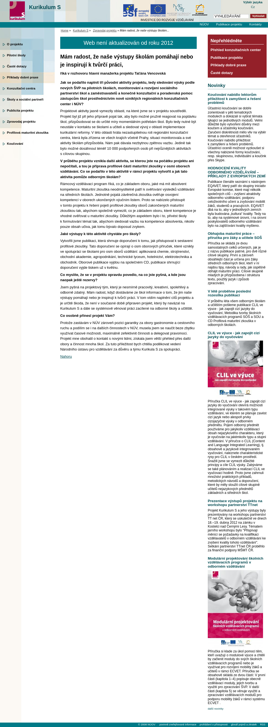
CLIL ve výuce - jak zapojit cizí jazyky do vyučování (234, 335)
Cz (253, 7)
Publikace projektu (229, 24)
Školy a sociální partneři (25, 99)
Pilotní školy (16, 55)
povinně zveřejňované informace (177, 724)
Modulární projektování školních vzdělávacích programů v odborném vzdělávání (235, 562)
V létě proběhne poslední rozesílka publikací (229, 293)
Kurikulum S (45, 7)
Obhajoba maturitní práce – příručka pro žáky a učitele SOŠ (235, 235)
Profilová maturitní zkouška (27, 132)
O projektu (15, 44)
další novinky (216, 708)
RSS (262, 724)
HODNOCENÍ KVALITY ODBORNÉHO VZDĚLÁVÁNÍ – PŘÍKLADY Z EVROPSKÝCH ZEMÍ (237, 172)
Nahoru (66, 356)
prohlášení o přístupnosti (213, 724)
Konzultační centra (21, 88)
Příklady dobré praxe (22, 77)
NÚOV (204, 24)
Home (65, 30)
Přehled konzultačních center (236, 50)
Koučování (15, 143)
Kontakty (255, 24)
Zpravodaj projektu (21, 121)
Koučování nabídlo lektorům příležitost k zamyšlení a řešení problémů (234, 99)
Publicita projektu (20, 110)
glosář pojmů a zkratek (244, 724)
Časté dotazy (17, 66)
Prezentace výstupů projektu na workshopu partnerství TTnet (235, 503)
